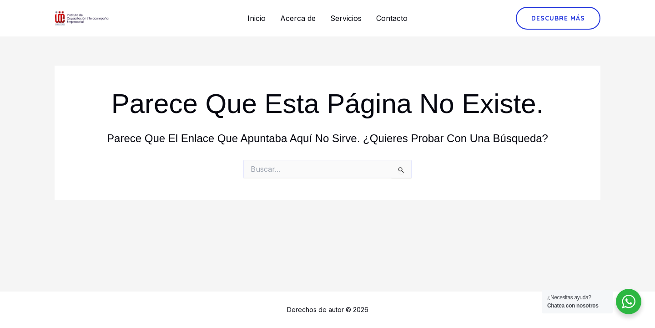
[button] (558, 18)
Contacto (392, 18)
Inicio (256, 18)
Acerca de (298, 18)
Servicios (346, 18)
